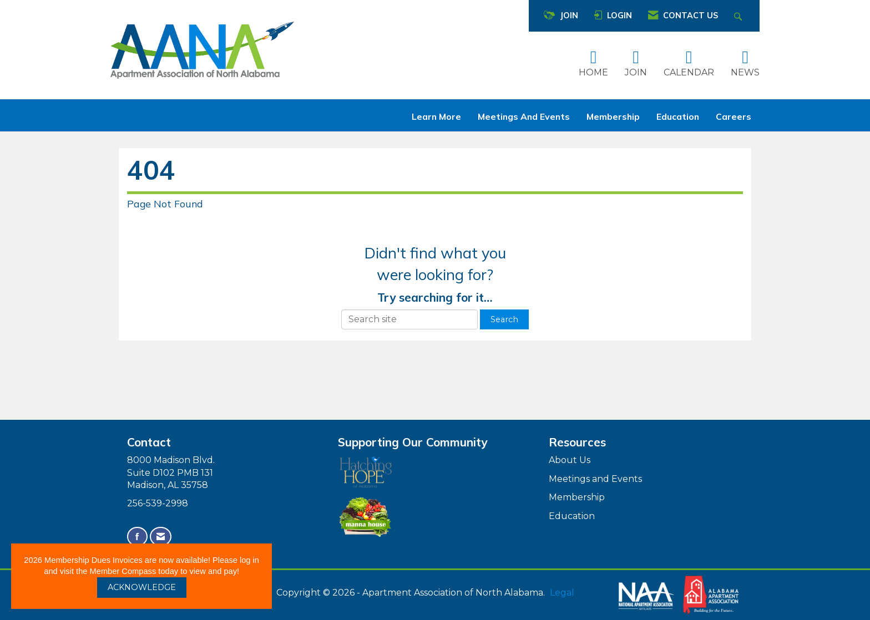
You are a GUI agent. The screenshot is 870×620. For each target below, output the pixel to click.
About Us (569, 460)
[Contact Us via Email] (160, 536)
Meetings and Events (524, 116)
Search (504, 319)
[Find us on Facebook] (137, 536)
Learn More (436, 116)
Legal (562, 592)
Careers (733, 116)
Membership (613, 116)
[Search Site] (739, 16)
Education (677, 116)
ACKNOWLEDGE (142, 587)
